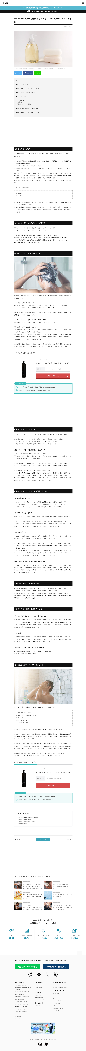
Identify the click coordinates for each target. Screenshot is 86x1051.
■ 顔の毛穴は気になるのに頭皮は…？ (26, 92)
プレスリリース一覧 (39, 1000)
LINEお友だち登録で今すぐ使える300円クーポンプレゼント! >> (43, 8)
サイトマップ (56, 1010)
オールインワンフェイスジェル (22, 991)
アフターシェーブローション (21, 1001)
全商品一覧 (37, 985)
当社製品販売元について (58, 1008)
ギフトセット (18, 1016)
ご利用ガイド (56, 996)
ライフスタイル (18, 1018)
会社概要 (31, 1039)
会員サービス (56, 998)
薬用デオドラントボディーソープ (22, 985)
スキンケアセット (19, 1014)
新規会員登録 (56, 993)
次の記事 (68, 839)
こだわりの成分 (38, 987)
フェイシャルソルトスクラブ (21, 1011)
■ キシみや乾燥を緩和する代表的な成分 (27, 108)
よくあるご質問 (56, 1003)
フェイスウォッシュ (19, 994)
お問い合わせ (56, 1005)
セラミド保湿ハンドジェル (21, 1006)
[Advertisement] (43, 132)
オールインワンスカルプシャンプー (23, 1004)
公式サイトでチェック (54, 376)
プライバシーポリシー (52, 1039)
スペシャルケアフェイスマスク (22, 1009)
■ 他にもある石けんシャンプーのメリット (27, 112)
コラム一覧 (43, 839)
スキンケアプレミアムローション (22, 996)
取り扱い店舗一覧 (39, 995)
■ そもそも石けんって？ (22, 84)
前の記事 (17, 839)
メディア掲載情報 (39, 997)
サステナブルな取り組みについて (60, 987)
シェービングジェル (19, 999)
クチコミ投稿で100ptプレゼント (60, 1000)
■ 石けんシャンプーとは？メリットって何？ (28, 88)
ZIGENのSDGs (56, 985)
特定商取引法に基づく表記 (40, 1039)
